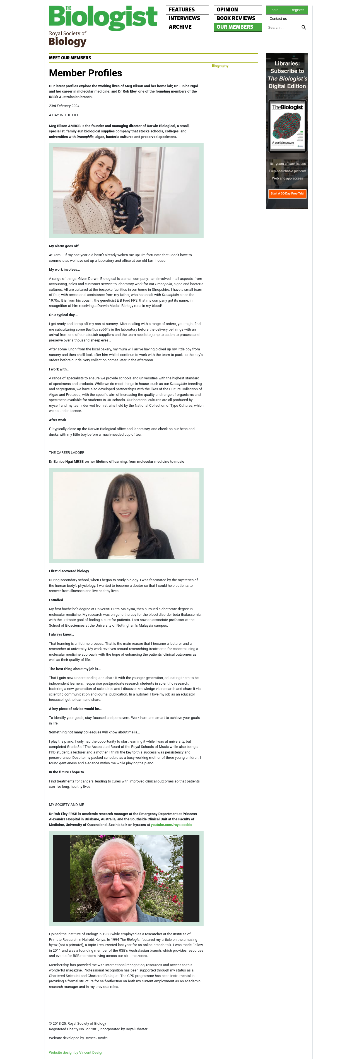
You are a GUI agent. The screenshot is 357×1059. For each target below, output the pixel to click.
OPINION (227, 10)
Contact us (278, 18)
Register (297, 10)
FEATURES (182, 10)
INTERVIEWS (184, 18)
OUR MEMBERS (235, 27)
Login (273, 10)
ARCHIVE (180, 27)
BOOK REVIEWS (236, 18)
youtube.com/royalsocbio (171, 825)
